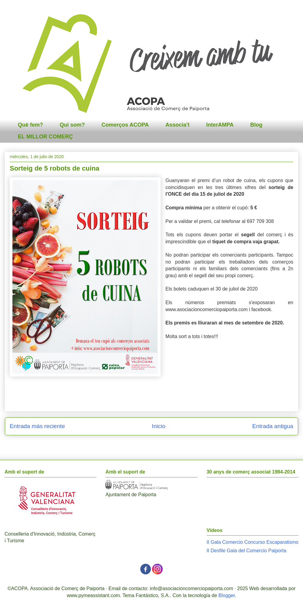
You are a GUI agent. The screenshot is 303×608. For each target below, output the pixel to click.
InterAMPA (220, 125)
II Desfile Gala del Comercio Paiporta (246, 550)
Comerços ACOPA (125, 125)
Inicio (158, 426)
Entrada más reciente (37, 426)
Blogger (226, 595)
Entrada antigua (272, 426)
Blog (256, 125)
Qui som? (72, 125)
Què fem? (30, 125)
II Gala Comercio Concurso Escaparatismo (252, 542)
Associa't (177, 125)
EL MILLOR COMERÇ (45, 137)
